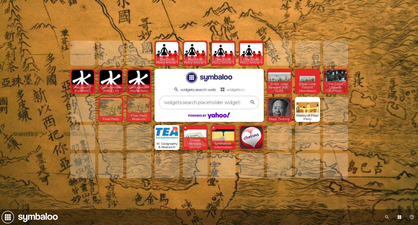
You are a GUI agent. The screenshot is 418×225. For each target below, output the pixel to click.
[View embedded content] (195, 137)
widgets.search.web (194, 89)
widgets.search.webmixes (245, 89)
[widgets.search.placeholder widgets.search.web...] (209, 102)
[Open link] (167, 53)
